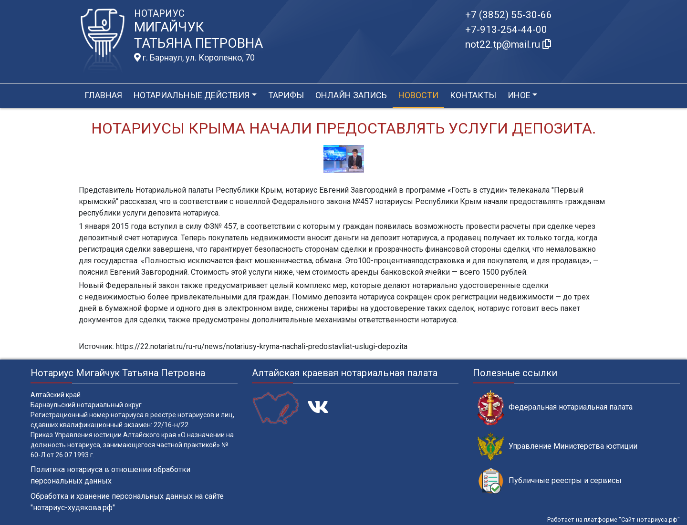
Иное (519, 95)
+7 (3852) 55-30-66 (508, 15)
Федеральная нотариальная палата (555, 407)
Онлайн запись (351, 95)
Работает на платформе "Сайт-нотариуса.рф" (613, 519)
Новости (418, 95)
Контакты (473, 95)
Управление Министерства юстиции (557, 446)
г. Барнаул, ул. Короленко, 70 (194, 57)
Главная (103, 95)
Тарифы (286, 95)
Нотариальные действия (192, 95)
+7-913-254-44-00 (506, 29)
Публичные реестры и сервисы (550, 481)
